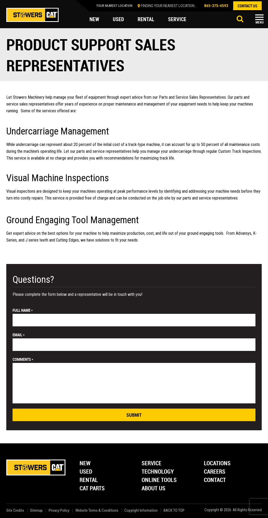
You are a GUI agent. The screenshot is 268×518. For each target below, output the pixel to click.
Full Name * (23, 310)
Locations (217, 463)
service (177, 19)
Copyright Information (141, 511)
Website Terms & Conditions (96, 511)
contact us (247, 5)
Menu (259, 22)
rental (146, 19)
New (85, 463)
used (118, 19)
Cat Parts (92, 488)
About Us (153, 488)
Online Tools (159, 480)
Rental (89, 480)
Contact (215, 480)
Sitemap (36, 511)
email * (19, 334)
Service (151, 463)
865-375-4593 (216, 5)
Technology (158, 472)
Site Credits (15, 511)
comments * (23, 359)
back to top (174, 511)
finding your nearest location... (169, 5)
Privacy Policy (59, 511)
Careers (214, 472)
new (94, 19)
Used (86, 472)
